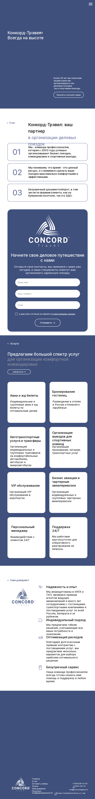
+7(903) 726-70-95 (79, 787)
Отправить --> (47, 322)
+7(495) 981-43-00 (80, 784)
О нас (34, 781)
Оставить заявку (40, 784)
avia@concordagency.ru (78, 790)
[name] (47, 282)
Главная (36, 779)
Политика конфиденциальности (42, 792)
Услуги (35, 786)
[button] (69, 95)
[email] (47, 305)
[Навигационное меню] (90, 4)
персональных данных (64, 314)
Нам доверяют (39, 788)
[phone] (47, 294)
